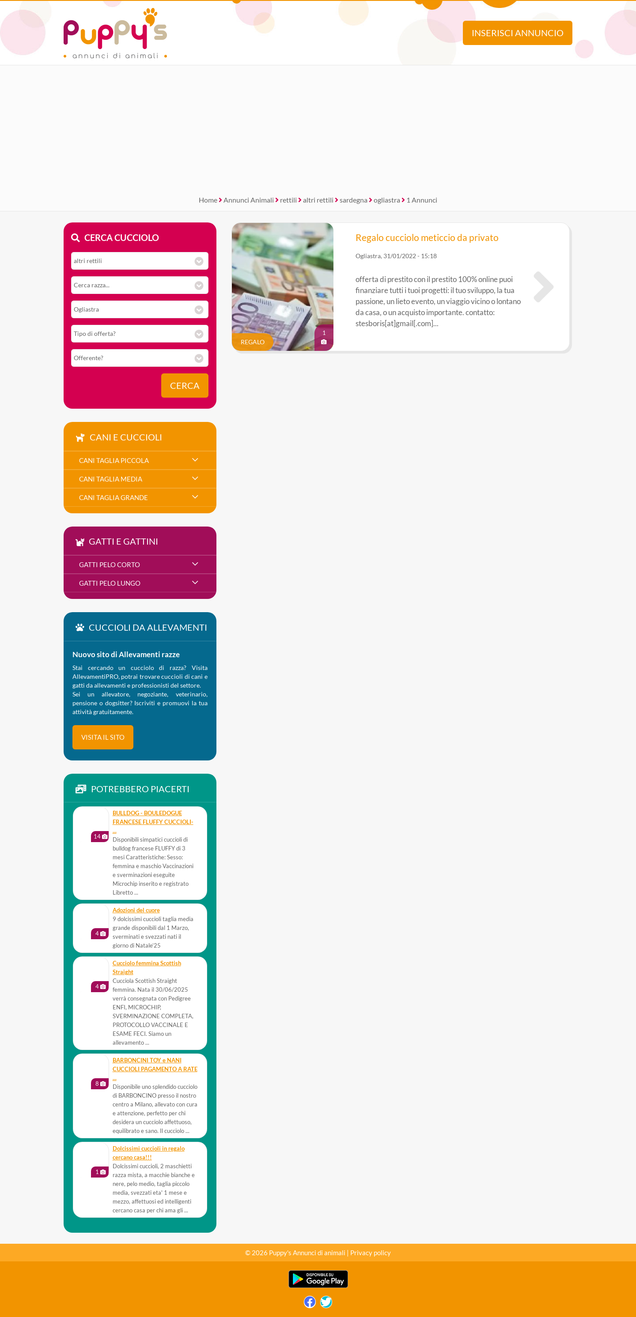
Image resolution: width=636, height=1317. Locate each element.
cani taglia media (110, 479)
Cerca (185, 385)
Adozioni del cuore (136, 910)
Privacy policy (370, 1253)
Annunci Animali (248, 200)
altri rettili (318, 200)
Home (208, 200)
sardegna (353, 200)
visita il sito (103, 737)
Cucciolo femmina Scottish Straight (147, 967)
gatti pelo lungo (109, 583)
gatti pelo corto (109, 564)
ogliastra (387, 200)
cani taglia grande (113, 497)
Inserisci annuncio (518, 33)
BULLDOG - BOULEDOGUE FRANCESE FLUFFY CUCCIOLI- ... (153, 822)
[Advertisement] (318, 127)
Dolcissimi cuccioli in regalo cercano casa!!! (149, 1153)
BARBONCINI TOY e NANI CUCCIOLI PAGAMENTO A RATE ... (155, 1069)
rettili (288, 200)
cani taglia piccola (114, 460)
